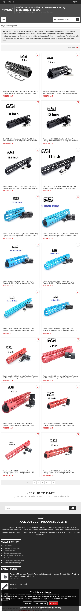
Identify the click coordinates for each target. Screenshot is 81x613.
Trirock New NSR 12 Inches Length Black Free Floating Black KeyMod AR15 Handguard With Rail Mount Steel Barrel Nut (60, 140)
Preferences (45, 608)
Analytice (35, 608)
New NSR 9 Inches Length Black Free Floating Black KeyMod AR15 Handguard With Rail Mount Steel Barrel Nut (60, 93)
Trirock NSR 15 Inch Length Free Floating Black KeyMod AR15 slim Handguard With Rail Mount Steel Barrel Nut (59, 188)
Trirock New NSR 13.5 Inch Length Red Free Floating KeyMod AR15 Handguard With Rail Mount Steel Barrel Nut (18, 472)
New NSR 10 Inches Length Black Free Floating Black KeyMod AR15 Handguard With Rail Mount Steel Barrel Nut (20, 140)
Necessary (24, 608)
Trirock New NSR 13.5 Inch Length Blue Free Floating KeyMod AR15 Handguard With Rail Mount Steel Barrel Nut (18, 330)
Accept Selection (40, 603)
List (73, 47)
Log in (4, 2)
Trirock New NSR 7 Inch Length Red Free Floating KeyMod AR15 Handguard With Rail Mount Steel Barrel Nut (20, 378)
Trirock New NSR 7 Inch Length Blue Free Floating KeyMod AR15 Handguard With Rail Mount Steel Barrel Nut (20, 235)
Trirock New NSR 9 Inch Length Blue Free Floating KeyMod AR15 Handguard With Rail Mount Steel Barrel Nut (60, 235)
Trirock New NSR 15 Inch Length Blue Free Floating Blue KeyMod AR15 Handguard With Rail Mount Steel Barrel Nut (60, 330)
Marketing (56, 608)
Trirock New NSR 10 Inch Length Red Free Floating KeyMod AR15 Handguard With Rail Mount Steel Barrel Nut (18, 425)
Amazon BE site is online (19, 584)
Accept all (53, 603)
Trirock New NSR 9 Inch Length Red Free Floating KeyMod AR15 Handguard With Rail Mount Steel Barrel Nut (60, 378)
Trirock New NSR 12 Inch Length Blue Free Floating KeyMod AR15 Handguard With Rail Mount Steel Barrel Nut (58, 283)
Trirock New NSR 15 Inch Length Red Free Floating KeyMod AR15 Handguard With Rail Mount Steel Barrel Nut (58, 472)
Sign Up (11, 2)
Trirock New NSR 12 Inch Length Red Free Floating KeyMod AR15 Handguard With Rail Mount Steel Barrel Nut (58, 425)
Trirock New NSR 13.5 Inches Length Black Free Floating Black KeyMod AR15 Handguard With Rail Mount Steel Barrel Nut (20, 188)
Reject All (27, 603)
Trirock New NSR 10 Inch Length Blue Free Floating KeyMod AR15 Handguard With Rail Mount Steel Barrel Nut (18, 283)
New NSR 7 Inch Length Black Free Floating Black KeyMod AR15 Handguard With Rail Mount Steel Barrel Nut (20, 93)
